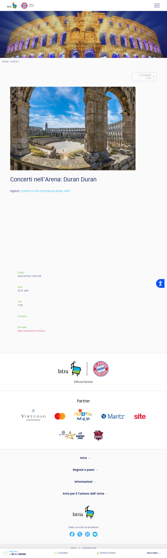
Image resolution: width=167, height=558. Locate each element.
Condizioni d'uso (89, 548)
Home (5, 62)
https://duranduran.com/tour (31, 331)
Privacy (74, 548)
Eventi (14, 62)
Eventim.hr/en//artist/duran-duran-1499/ (45, 191)
